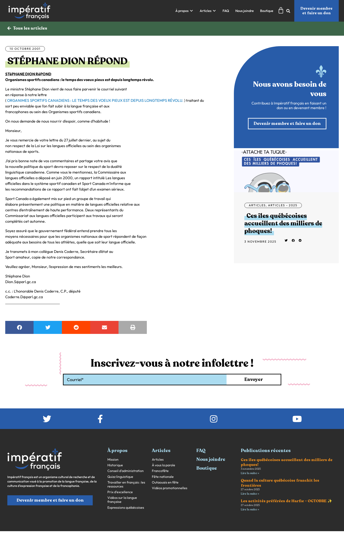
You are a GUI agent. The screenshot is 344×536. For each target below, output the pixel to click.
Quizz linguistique (120, 477)
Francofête (160, 471)
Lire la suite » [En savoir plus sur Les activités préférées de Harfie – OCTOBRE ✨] (250, 509)
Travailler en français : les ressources (126, 484)
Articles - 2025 (282, 205)
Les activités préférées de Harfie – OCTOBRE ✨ (286, 500)
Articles (257, 205)
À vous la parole (163, 465)
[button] (184, 10)
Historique (115, 465)
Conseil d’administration (125, 471)
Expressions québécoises (125, 508)
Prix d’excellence (120, 492)
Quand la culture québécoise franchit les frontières (280, 483)
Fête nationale (163, 477)
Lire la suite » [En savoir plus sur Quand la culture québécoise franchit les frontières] (250, 494)
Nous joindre (210, 459)
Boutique (206, 468)
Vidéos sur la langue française (122, 500)
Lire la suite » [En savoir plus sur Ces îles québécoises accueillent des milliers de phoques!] (250, 473)
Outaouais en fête (165, 482)
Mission (113, 459)
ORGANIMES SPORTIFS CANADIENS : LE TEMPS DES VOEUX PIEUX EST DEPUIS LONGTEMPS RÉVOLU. (95, 100)
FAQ (201, 450)
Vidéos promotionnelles (169, 488)
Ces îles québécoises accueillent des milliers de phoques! (283, 223)
